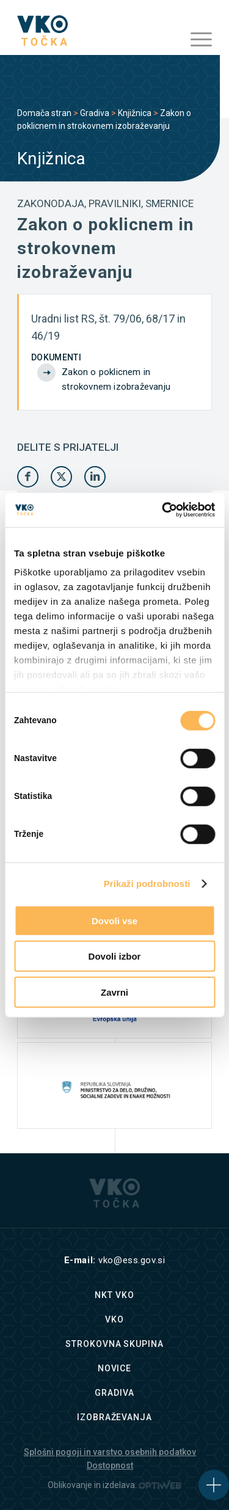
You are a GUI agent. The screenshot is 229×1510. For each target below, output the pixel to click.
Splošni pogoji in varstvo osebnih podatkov (110, 1452)
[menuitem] (195, 39)
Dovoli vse (114, 920)
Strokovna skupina (114, 1344)
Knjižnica (134, 113)
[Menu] (195, 39)
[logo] (95, 30)
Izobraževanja (114, 1417)
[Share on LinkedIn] (95, 476)
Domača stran (44, 113)
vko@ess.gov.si (131, 1260)
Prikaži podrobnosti (147, 883)
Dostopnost (110, 1465)
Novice (114, 1368)
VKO (114, 1319)
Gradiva (94, 113)
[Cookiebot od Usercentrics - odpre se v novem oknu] (163, 510)
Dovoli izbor (115, 956)
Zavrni (114, 992)
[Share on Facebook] (27, 476)
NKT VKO (114, 1295)
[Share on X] (61, 476)
